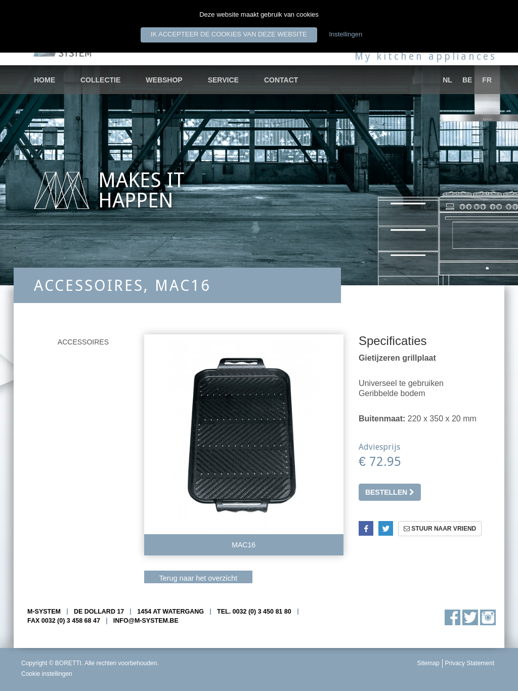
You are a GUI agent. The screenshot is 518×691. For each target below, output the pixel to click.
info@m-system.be (146, 620)
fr (487, 80)
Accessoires (83, 342)
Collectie (100, 80)
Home (44, 80)
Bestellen (389, 492)
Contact (281, 80)
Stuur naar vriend (440, 528)
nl (447, 80)
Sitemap (428, 663)
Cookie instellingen (46, 673)
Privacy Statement (469, 663)
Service (223, 80)
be (467, 80)
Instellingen (345, 34)
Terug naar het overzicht (198, 578)
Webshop (164, 80)
